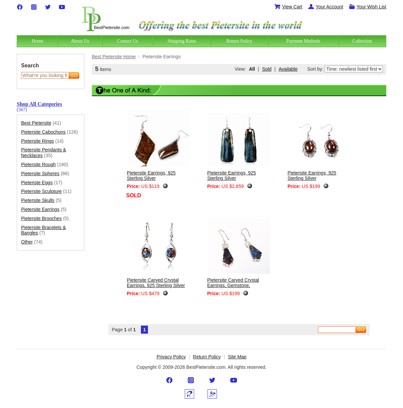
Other (32, 242)
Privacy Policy (171, 356)
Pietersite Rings (42, 141)
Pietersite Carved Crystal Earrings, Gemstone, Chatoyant (233, 285)
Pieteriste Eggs (41, 183)
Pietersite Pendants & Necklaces (43, 152)
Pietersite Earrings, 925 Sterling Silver (151, 175)
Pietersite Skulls (41, 200)
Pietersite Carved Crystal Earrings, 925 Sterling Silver (156, 282)
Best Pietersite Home (114, 56)
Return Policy (207, 356)
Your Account (325, 6)
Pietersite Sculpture (46, 191)
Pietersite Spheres (45, 174)
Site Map (237, 356)
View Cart (288, 6)
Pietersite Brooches (45, 218)
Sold (266, 69)
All (252, 69)
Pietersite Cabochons (49, 132)
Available (288, 69)
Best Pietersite (41, 123)
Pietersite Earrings (44, 209)
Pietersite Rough (44, 164)
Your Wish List (367, 6)
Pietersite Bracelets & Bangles (43, 230)
